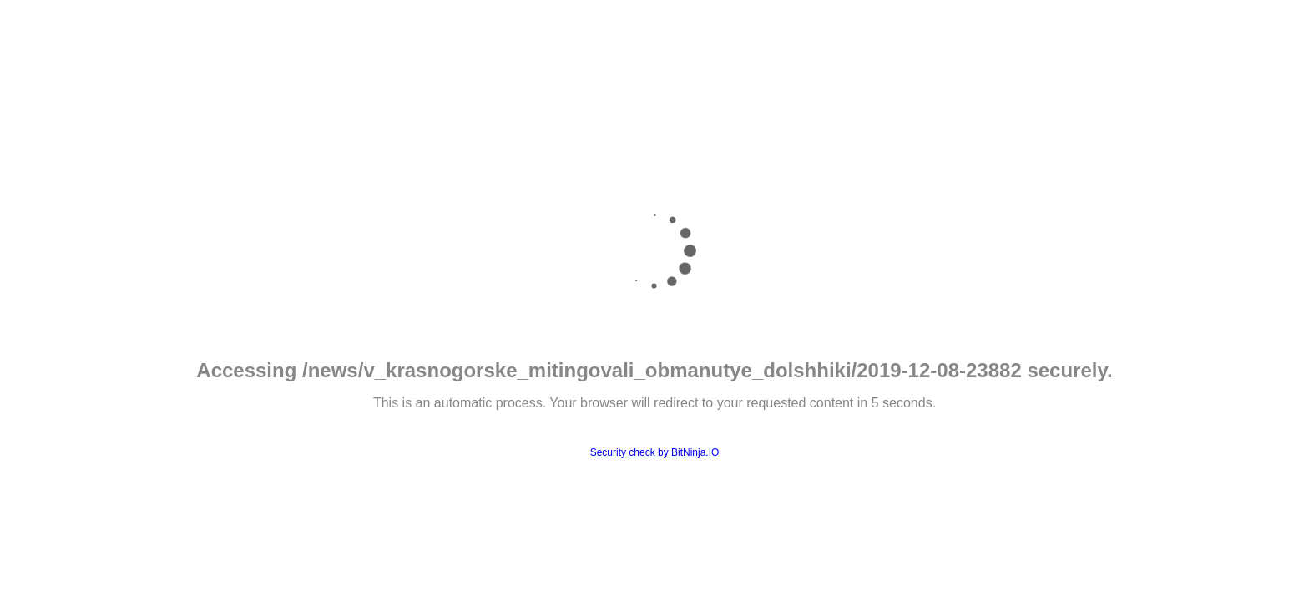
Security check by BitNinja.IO (655, 452)
